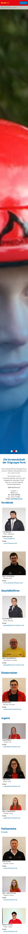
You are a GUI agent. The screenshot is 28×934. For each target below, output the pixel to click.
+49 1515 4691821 (9, 538)
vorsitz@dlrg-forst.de (10, 543)
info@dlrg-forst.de (16, 499)
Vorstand (14, 7)
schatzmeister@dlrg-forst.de (12, 709)
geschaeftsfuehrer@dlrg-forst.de (13, 625)
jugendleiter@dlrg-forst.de (11, 747)
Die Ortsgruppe (8, 7)
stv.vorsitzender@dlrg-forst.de (13, 583)
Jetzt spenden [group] (23, 2)
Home (2, 7)
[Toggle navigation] (12, 3)
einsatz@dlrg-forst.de (10, 868)
